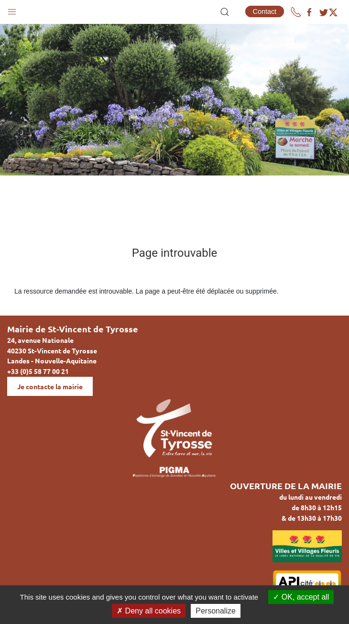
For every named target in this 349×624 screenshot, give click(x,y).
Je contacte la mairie (50, 386)
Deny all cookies (149, 611)
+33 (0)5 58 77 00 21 (38, 371)
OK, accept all (301, 597)
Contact (265, 11)
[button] (12, 9)
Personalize (216, 611)
